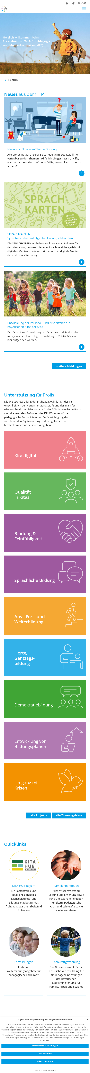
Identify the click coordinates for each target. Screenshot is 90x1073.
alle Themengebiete (69, 815)
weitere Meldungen (69, 366)
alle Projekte (38, 815)
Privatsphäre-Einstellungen (45, 1045)
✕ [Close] (87, 1019)
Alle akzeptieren (45, 1061)
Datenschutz (39, 1070)
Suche (82, 3)
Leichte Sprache (66, 3)
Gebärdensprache (73, 3)
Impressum (51, 1070)
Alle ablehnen (45, 1053)
